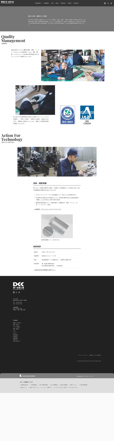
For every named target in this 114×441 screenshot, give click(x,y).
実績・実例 (61, 435)
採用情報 (75, 437)
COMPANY (46, 3)
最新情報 (90, 437)
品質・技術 (76, 433)
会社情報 (61, 437)
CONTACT (76, 3)
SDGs (57, 3)
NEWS (69, 3)
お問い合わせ (62, 439)
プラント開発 (91, 433)
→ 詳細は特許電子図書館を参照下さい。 (43, 418)
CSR (52, 3)
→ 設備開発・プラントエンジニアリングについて (46, 357)
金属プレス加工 (62, 433)
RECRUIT (63, 3)
